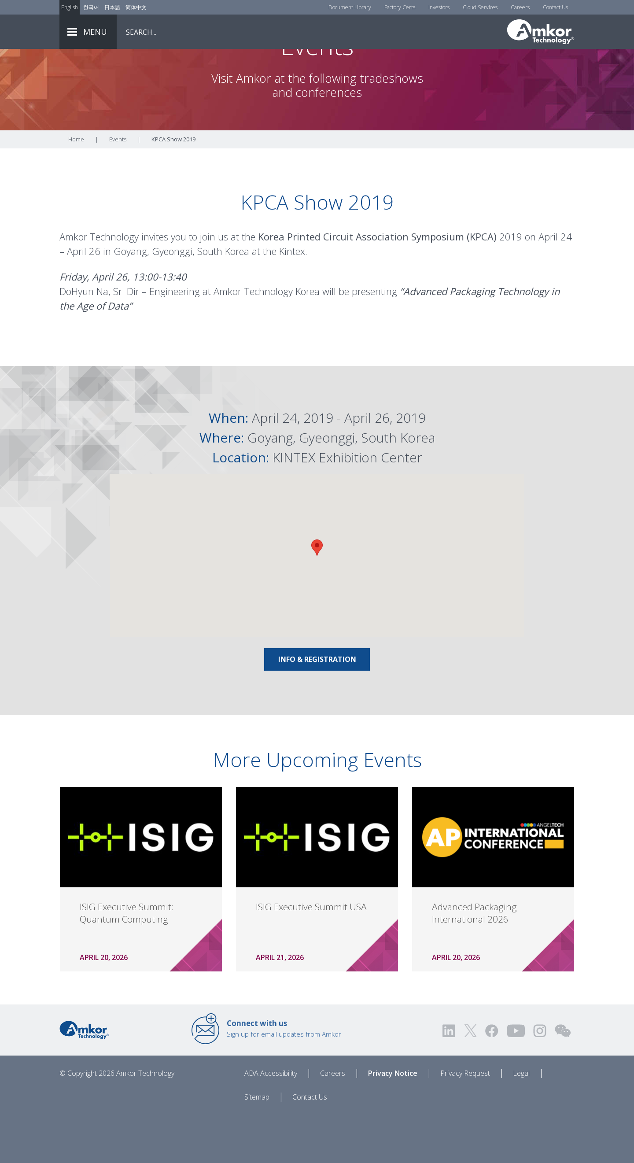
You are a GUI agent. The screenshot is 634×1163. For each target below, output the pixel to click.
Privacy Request (465, 1122)
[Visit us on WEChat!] (563, 1079)
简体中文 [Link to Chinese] (136, 7)
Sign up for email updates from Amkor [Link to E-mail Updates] (284, 1077)
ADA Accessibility (270, 1122)
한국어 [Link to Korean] (91, 7)
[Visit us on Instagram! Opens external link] (540, 1079)
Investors (439, 7)
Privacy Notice (392, 1122)
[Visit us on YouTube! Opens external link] (515, 1079)
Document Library (349, 7)
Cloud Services (480, 7)
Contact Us (555, 7)
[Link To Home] (541, 31)
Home (76, 188)
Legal (521, 1122)
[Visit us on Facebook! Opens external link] (491, 1079)
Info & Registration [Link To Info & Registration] (317, 708)
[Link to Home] (84, 1078)
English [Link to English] (69, 7)
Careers (520, 7)
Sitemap (256, 1146)
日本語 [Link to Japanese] (112, 7)
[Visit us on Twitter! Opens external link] (470, 1079)
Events (117, 188)
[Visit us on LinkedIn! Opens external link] (449, 1079)
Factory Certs (399, 7)
